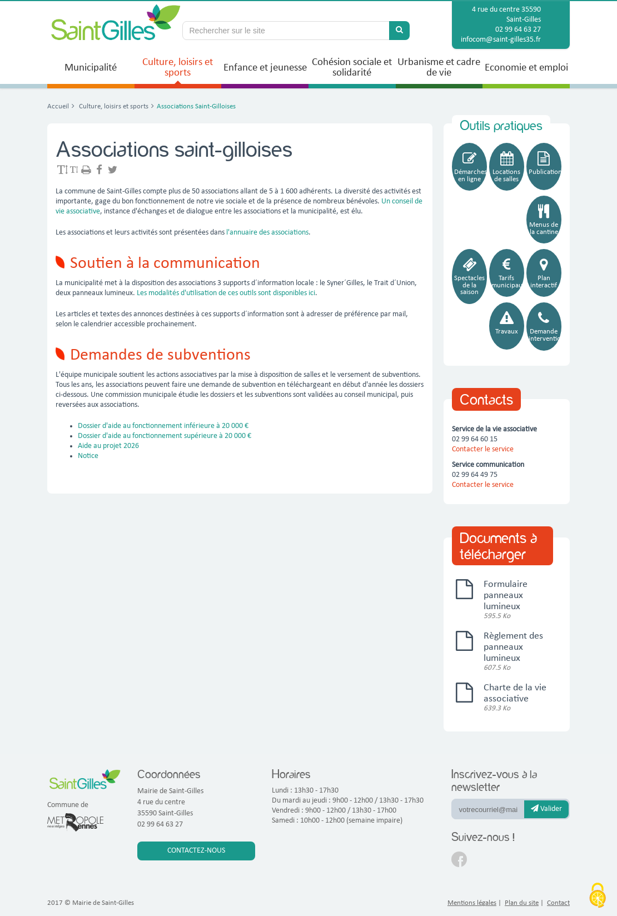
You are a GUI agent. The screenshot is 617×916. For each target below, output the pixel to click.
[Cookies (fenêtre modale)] (597, 896)
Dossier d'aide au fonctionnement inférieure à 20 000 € (163, 426)
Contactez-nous (196, 851)
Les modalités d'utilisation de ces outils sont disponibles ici (226, 293)
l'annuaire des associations (266, 232)
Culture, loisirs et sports (112, 106)
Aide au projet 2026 (109, 446)
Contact (558, 903)
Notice (88, 456)
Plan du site (522, 903)
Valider (546, 808)
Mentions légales (471, 903)
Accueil (58, 106)
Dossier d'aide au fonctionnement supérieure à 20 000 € (164, 436)
